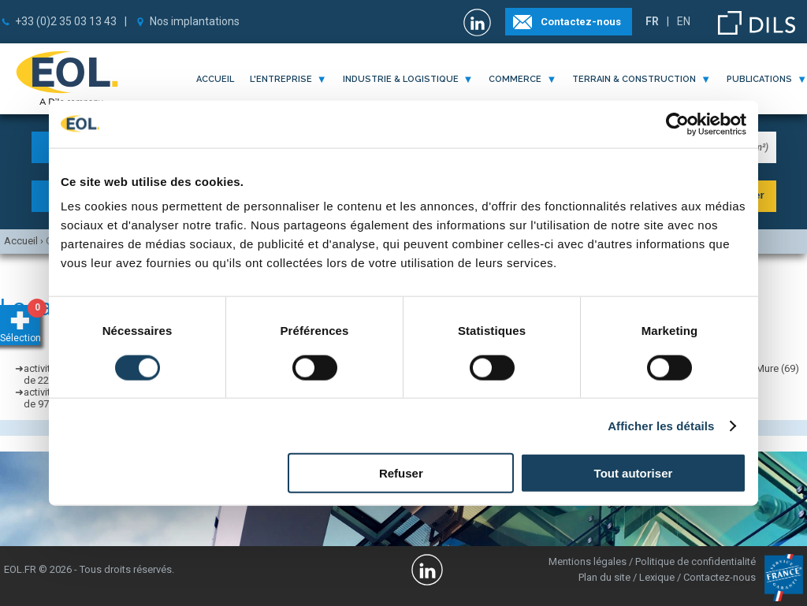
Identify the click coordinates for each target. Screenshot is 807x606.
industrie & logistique (401, 79)
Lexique (657, 577)
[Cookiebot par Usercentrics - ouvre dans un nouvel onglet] (677, 124)
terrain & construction (634, 79)
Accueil (215, 79)
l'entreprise (281, 79)
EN (683, 21)
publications (759, 79)
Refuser (401, 473)
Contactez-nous (581, 22)
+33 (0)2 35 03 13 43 (66, 21)
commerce (515, 79)
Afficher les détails (661, 425)
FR (652, 21)
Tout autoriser (633, 473)
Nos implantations (195, 21)
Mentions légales (588, 561)
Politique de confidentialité (695, 561)
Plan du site (604, 577)
